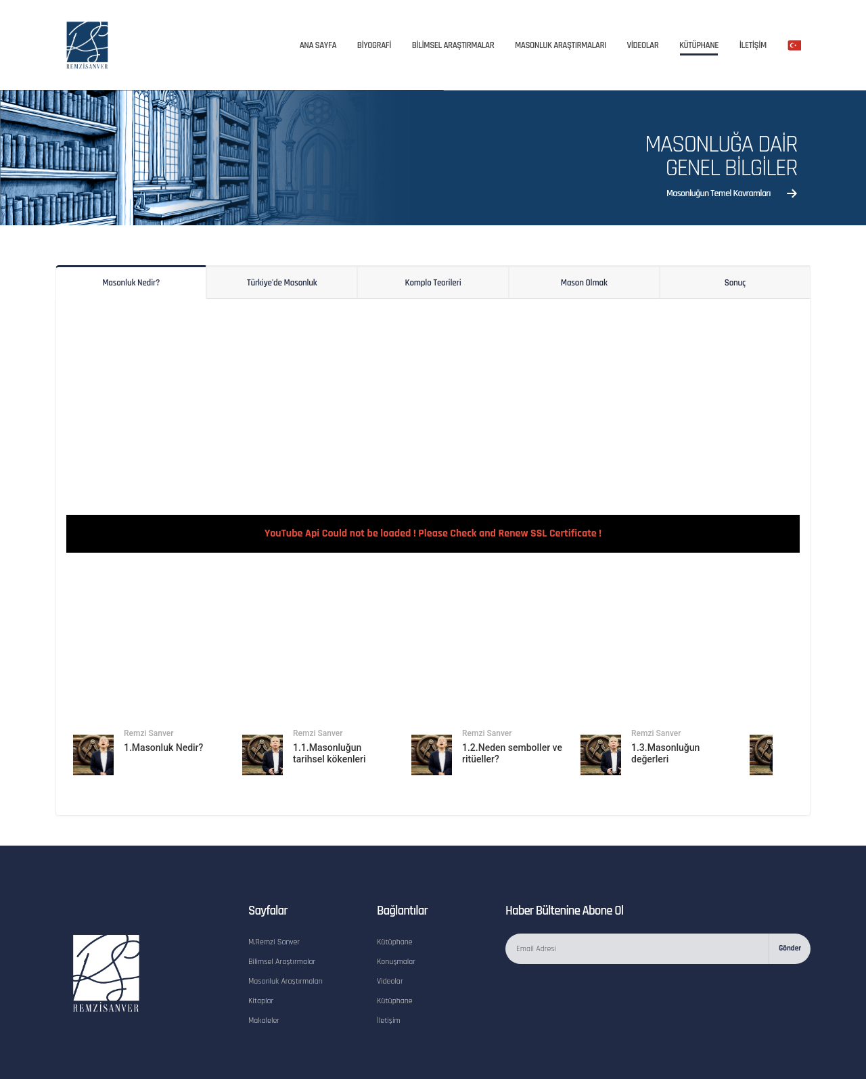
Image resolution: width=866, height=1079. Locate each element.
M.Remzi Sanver (275, 874)
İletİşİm (753, 45)
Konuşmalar (397, 893)
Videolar (391, 911)
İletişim (389, 949)
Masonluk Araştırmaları (560, 45)
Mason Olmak (584, 282)
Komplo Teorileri (433, 282)
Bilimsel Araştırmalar (283, 893)
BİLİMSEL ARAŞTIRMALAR (453, 45)
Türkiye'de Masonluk (282, 282)
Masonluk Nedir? (131, 282)
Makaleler (264, 949)
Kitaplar (261, 930)
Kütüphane (699, 45)
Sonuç (735, 282)
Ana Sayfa (318, 45)
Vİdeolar (643, 45)
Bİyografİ (374, 45)
